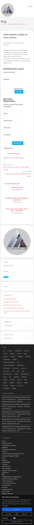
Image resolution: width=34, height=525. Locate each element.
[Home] (1, 24)
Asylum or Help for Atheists (9, 470)
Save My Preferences (17, 522)
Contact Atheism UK (7, 481)
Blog (3, 474)
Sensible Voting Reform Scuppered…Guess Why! (17, 199)
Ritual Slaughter (6, 462)
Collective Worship (7, 489)
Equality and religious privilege (10, 456)
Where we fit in (6, 466)
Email (5, 113)
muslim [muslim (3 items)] (5, 380)
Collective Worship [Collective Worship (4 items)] (8, 365)
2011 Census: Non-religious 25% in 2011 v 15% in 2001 (17, 210)
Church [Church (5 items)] (15, 359)
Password (6, 79)
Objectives (5, 447)
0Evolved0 (9, 43)
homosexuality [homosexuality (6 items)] (7, 374)
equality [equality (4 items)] (23, 368)
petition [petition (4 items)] (12, 380)
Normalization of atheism (9, 445)
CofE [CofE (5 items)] (18, 362)
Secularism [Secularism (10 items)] (6, 388)
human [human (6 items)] (16, 374)
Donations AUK (6, 485)
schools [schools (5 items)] (5, 385)
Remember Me (18, 88)
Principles (4, 464)
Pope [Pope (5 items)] (25, 380)
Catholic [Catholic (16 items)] (5, 356)
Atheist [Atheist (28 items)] (5, 353)
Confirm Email (7, 120)
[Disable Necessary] (14, 518)
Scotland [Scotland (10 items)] (20, 385)
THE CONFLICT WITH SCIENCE (10, 302)
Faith (13, 157)
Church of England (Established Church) (13, 454)
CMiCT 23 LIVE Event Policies (9, 479)
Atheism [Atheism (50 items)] (26, 350)
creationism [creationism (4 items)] (6, 368)
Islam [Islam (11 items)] (4, 377)
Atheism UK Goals (7, 443)
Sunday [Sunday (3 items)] (14, 388)
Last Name (6, 134)
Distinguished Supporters (9, 449)
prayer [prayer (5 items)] (5, 382)
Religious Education (7, 493)
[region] (17, 510)
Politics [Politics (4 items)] (19, 380)
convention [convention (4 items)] (20, 365)
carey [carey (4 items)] (25, 353)
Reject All (24, 514)
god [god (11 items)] (23, 371)
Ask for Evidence (6, 468)
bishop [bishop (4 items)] (19, 353)
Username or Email (9, 72)
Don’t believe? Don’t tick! (8, 483)
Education (5, 487)
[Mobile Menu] (30, 6)
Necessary (5, 518)
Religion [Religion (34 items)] (19, 382)
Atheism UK (5, 472)
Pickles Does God (17, 187)
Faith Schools (5, 491)
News (7, 45)
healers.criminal (19, 157)
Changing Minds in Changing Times (11, 477)
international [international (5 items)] (25, 374)
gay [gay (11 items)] (18, 371)
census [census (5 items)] (13, 356)
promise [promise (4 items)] (12, 382)
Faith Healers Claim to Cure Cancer (16, 24)
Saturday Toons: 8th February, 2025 (12, 305)
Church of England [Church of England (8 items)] (8, 362)
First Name (7, 127)
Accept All (17, 509)
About (3, 441)
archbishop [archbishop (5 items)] (18, 350)
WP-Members (16, 153)
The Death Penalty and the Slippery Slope (13, 308)
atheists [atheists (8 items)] (12, 353)
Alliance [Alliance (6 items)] (10, 350)
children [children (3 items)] (19, 356)
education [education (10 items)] (16, 368)
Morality (4, 460)
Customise (9, 514)
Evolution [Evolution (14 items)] (6, 371)
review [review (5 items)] (26, 382)
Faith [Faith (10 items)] (13, 371)
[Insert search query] (17, 286)
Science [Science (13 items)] (13, 385)
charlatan (9, 157)
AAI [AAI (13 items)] (4, 350)
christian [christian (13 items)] (27, 356)
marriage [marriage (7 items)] (16, 377)
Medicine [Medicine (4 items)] (24, 377)
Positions (4, 451)
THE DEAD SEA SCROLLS (9, 299)
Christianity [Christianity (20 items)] (6, 359)
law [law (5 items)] (10, 377)
